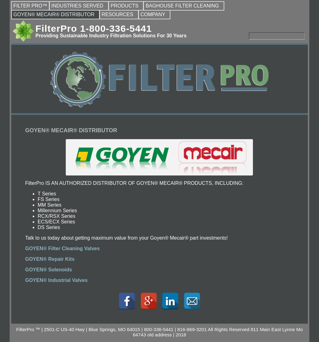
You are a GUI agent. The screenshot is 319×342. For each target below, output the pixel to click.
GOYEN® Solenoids (48, 269)
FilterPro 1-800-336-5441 (94, 28)
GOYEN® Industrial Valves (56, 280)
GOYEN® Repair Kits (50, 259)
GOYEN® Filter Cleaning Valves (62, 248)
